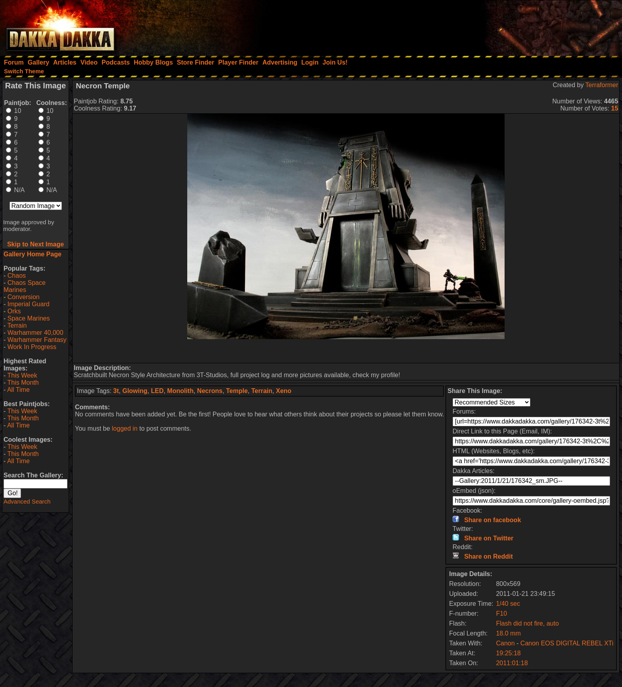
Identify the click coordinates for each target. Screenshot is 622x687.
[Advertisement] (515, 26)
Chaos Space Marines (25, 286)
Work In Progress (32, 347)
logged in (125, 428)
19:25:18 (508, 653)
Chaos (17, 275)
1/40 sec (508, 603)
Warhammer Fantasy (37, 339)
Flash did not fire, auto (527, 623)
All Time (18, 389)
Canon (505, 643)
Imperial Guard (29, 304)
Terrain (17, 325)
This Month (22, 382)
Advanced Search (27, 501)
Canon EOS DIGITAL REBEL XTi (566, 643)
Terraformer (602, 85)
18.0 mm (508, 633)
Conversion (24, 297)
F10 (501, 613)
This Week (22, 375)
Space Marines (29, 318)
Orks (14, 311)
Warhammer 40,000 (35, 332)
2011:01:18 (512, 663)
